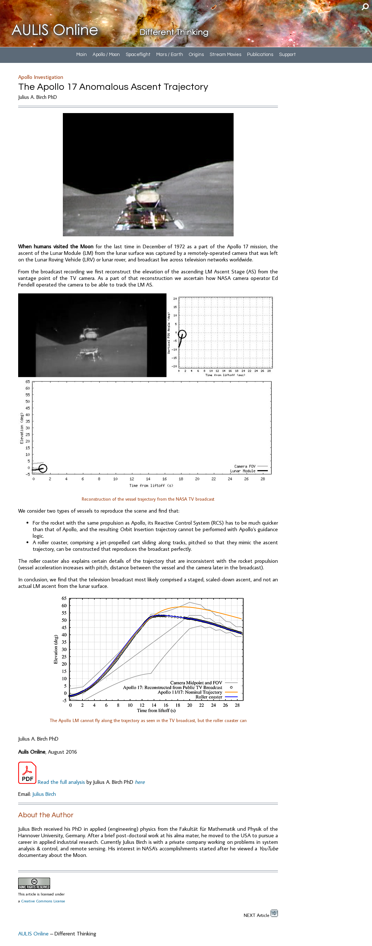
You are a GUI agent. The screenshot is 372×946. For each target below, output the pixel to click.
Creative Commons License (43, 900)
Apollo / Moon (106, 54)
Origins (196, 54)
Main (81, 54)
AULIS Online (33, 933)
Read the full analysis (52, 781)
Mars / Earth (169, 54)
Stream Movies (225, 54)
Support (287, 54)
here (140, 781)
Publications (260, 54)
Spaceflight (138, 54)
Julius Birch (44, 793)
